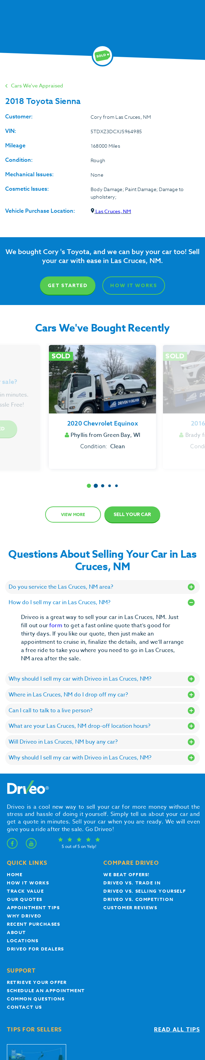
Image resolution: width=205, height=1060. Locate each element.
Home (14, 874)
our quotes (24, 899)
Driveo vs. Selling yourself (144, 891)
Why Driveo (24, 916)
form (56, 625)
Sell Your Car (132, 514)
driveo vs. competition (138, 899)
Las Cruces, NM (111, 211)
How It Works (133, 285)
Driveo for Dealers (35, 949)
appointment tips (33, 907)
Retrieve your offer (36, 982)
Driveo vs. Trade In (132, 883)
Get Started (68, 285)
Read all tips (177, 1030)
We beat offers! (126, 874)
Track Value (25, 891)
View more (73, 514)
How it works (28, 883)
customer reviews (130, 907)
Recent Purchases (33, 924)
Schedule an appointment (46, 990)
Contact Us (24, 1007)
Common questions (36, 999)
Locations (22, 940)
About (16, 932)
